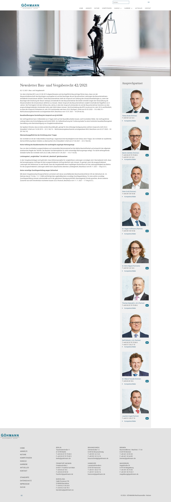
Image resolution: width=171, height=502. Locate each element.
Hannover (92, 463)
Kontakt (148, 8)
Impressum (24, 484)
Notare (96, 8)
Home (81, 8)
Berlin (58, 447)
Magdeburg (124, 463)
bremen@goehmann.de (128, 458)
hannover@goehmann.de (96, 474)
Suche (22, 487)
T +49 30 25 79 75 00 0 (130, 155)
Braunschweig (93, 447)
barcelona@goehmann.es (65, 490)
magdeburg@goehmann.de (129, 474)
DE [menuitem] (149, 2)
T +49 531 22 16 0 (128, 118)
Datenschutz (26, 481)
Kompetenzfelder (130, 121)
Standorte (24, 477)
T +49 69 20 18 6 (127, 381)
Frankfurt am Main (63, 463)
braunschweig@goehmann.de (98, 458)
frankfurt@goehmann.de (64, 474)
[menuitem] (148, 2)
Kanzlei (117, 8)
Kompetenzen (107, 8)
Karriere (127, 8)
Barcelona (60, 479)
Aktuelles (138, 8)
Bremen (123, 447)
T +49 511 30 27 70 (128, 345)
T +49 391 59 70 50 (128, 194)
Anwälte (89, 8)
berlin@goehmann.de (63, 458)
